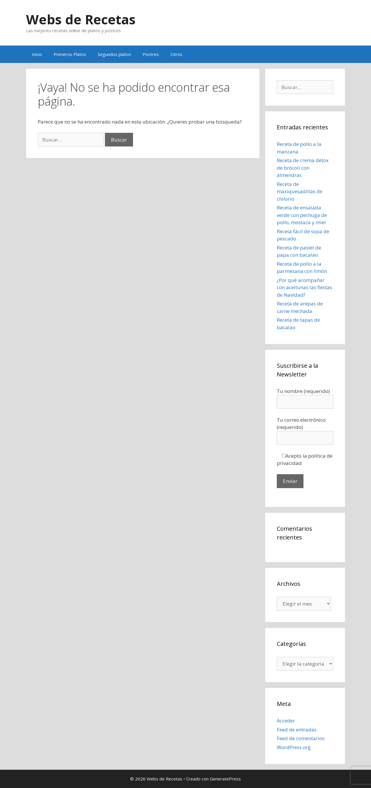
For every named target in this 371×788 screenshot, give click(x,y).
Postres (151, 54)
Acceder (286, 720)
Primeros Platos (70, 54)
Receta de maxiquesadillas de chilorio (299, 191)
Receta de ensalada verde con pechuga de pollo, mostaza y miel (302, 215)
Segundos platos (114, 54)
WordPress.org (294, 747)
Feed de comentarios (301, 738)
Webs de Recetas (81, 19)
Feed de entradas (297, 729)
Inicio (37, 54)
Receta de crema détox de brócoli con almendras (303, 167)
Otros (176, 54)
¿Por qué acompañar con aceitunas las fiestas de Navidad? (304, 287)
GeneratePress (225, 779)
